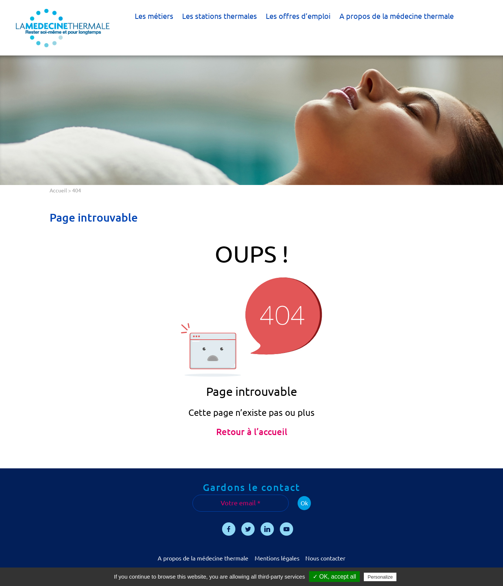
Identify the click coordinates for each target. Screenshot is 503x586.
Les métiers (154, 16)
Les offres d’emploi (298, 16)
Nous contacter (325, 558)
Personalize (380, 577)
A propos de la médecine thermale (396, 16)
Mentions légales (277, 558)
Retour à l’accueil (251, 432)
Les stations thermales (219, 16)
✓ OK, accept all (334, 576)
